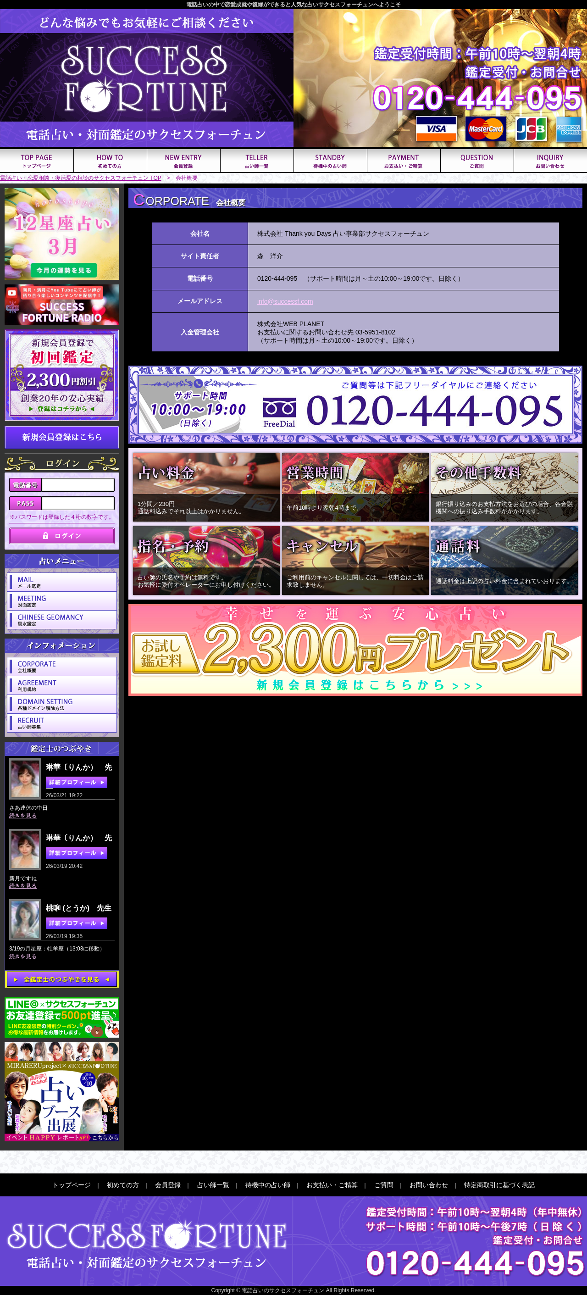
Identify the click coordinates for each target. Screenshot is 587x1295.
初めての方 (123, 1185)
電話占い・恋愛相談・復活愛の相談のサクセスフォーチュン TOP (80, 178)
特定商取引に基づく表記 (499, 1185)
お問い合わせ (429, 1185)
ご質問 (383, 1185)
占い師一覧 (213, 1185)
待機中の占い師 (267, 1185)
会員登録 (168, 1185)
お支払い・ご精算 (332, 1185)
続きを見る (23, 815)
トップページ (71, 1185)
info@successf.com (285, 301)
